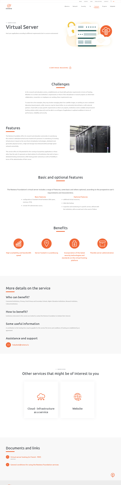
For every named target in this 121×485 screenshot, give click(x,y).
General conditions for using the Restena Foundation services (32, 464)
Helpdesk (112, 6)
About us (67, 6)
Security (83, 6)
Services (96, 6)
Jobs (91, 1)
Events (86, 1)
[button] (113, 1)
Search (110, 1)
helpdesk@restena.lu (20, 345)
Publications (98, 1)
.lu (90, 6)
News (80, 1)
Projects (104, 6)
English (114, 1)
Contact (106, 1)
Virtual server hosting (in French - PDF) (23, 457)
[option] (41, 400)
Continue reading (58, 68)
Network (75, 6)
